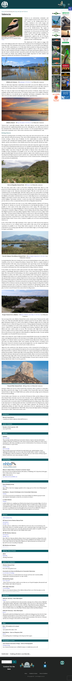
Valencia (26, 11)
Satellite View (6, 524)
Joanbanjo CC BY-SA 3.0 (25, 82)
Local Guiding (6, 566)
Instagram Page (6, 645)
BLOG (4, 612)
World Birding (9, 11)
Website (3, 39)
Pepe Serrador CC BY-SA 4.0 (24, 122)
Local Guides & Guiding (8, 573)
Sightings (5, 555)
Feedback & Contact (33, 673)
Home (3, 11)
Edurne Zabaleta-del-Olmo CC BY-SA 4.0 (30, 314)
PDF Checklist (6, 438)
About (26, 673)
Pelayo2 (28, 185)
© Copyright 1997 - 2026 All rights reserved (36, 676)
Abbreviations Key (7, 518)
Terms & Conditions (43, 673)
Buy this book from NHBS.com (10, 476)
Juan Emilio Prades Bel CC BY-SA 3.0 (37, 256)
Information (5, 522)
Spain (20, 11)
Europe (16, 11)
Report (4, 600)
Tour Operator (6, 580)
